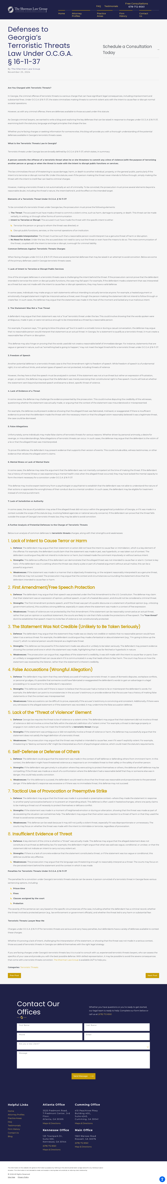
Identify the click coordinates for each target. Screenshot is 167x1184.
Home (11, 1111)
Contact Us (13, 1133)
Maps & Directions (52, 1123)
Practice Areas (15, 1118)
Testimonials (111, 6)
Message (23, 1053)
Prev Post (14, 975)
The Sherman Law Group (66, 960)
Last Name (91, 1025)
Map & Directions (83, 1147)
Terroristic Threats (29, 967)
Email (88, 1035)
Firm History (14, 1129)
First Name (24, 1025)
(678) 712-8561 (105, 1014)
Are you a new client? (29, 1044)
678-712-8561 (136, 6)
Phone (22, 1035)
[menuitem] (63, 13)
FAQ (98, 6)
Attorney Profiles (16, 1114)
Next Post (152, 975)
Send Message (83, 1076)
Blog (10, 1136)
